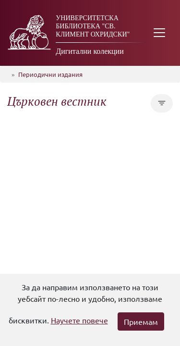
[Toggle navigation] (159, 33)
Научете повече (79, 320)
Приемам (141, 321)
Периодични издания (50, 74)
